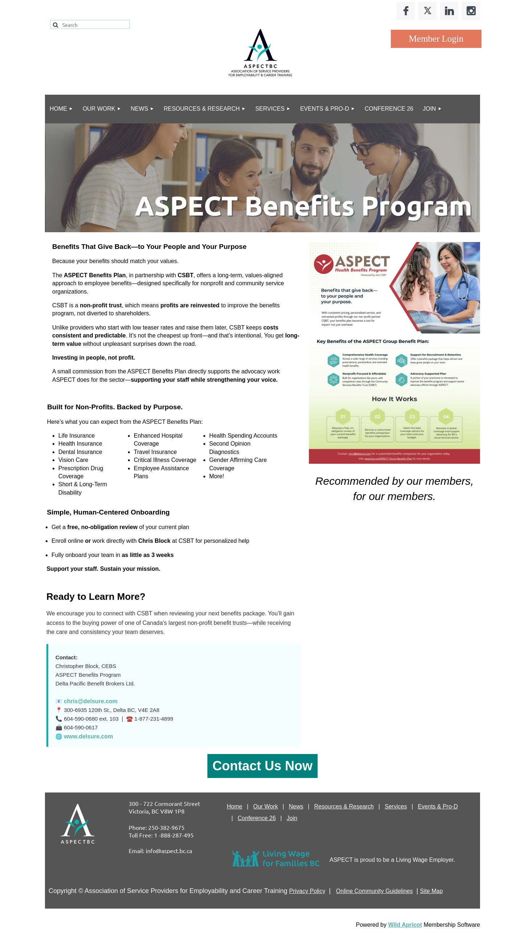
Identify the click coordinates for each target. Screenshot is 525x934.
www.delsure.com (88, 736)
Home (235, 806)
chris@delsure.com (90, 701)
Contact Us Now (262, 765)
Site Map (431, 891)
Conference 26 (257, 818)
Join (292, 818)
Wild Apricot (405, 925)
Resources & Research (344, 806)
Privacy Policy (307, 891)
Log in (436, 39)
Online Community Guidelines (374, 891)
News (296, 806)
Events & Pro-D (438, 806)
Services (396, 806)
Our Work (265, 806)
